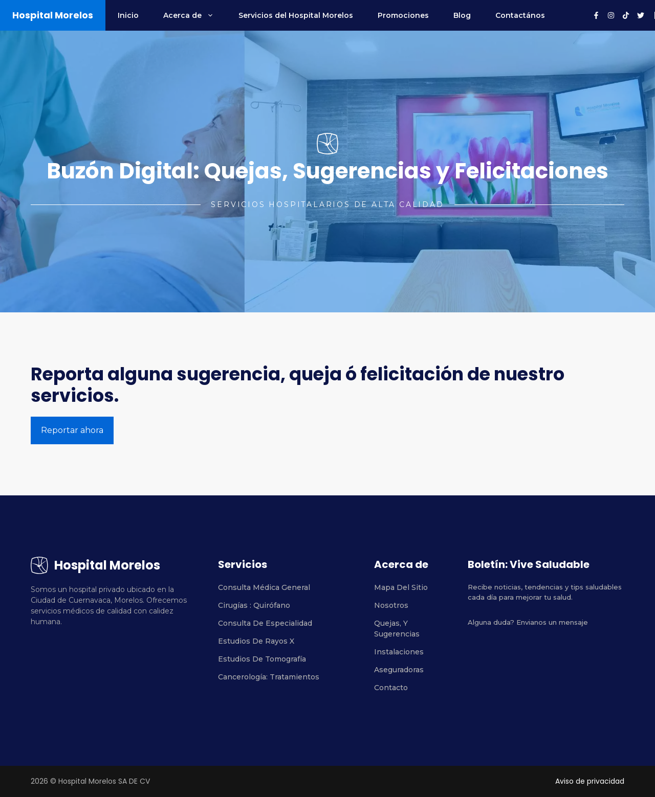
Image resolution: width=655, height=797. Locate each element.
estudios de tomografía (262, 659)
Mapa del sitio (401, 587)
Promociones (403, 15)
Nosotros (391, 605)
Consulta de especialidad (265, 623)
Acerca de (194, 15)
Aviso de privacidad (589, 781)
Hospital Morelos (52, 15)
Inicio (128, 15)
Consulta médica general (264, 587)
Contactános (520, 15)
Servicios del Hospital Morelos (295, 15)
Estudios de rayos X (256, 641)
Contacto (391, 687)
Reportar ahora (72, 430)
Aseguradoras (399, 669)
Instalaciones (399, 651)
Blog (462, 15)
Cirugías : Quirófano (254, 605)
